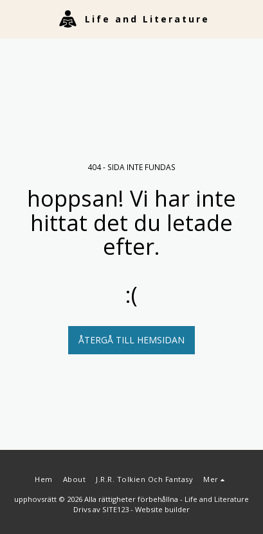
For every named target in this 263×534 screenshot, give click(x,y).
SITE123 (115, 509)
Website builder (162, 509)
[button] (14, 18)
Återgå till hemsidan (131, 340)
